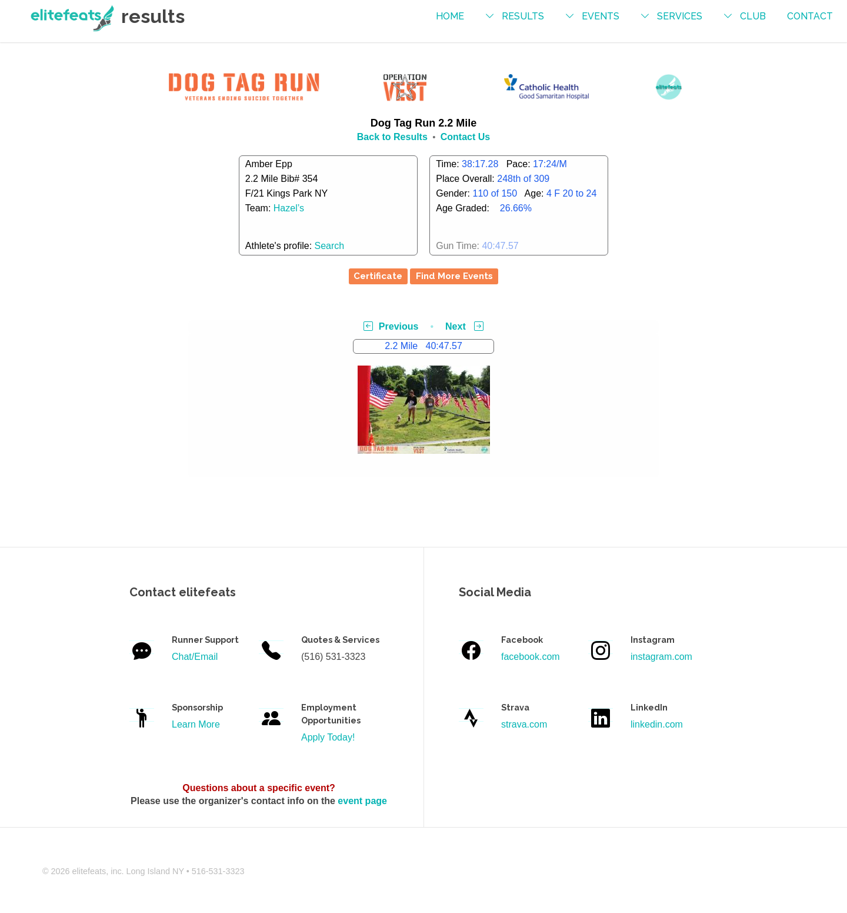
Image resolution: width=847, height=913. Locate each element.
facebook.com (530, 657)
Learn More (196, 724)
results (523, 16)
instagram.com (661, 657)
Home (450, 16)
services (679, 16)
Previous (391, 326)
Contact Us (465, 137)
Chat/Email (195, 657)
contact (810, 16)
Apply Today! (328, 737)
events (600, 16)
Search (330, 246)
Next (464, 326)
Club (753, 16)
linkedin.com (657, 724)
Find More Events (454, 276)
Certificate (378, 276)
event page (362, 801)
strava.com (524, 724)
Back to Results (392, 137)
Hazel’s (289, 208)
